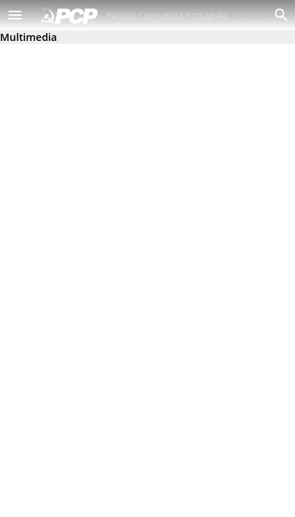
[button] (15, 15)
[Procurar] (278, 15)
